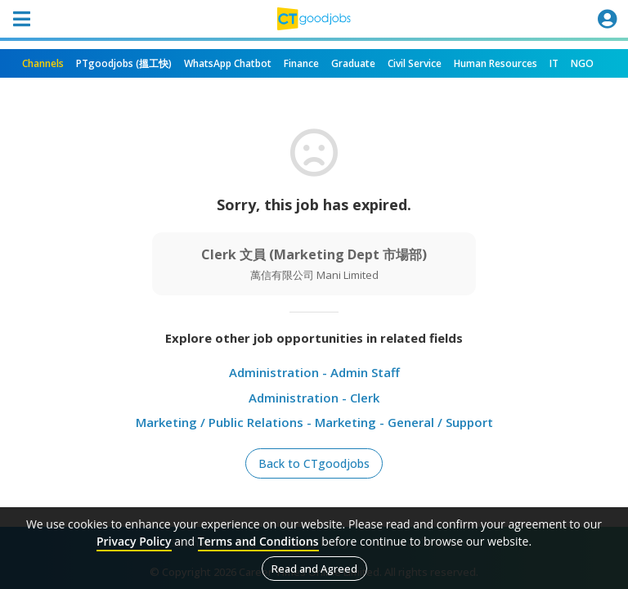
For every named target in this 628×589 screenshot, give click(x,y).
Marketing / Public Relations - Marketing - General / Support (314, 422)
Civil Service (415, 63)
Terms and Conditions (258, 541)
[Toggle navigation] (21, 19)
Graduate (353, 63)
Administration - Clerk (314, 397)
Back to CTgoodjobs (314, 463)
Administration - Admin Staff (314, 372)
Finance (301, 63)
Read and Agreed (314, 568)
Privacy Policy (134, 541)
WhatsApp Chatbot (227, 63)
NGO (582, 63)
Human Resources (495, 63)
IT (554, 63)
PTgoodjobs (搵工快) (124, 63)
